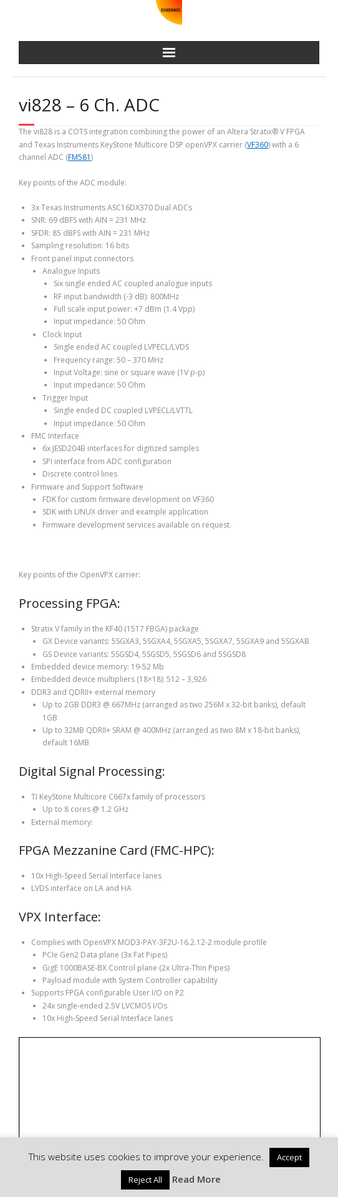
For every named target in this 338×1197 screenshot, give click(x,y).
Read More (196, 1179)
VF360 (257, 144)
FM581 (79, 157)
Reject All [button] (145, 1179)
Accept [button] (289, 1157)
